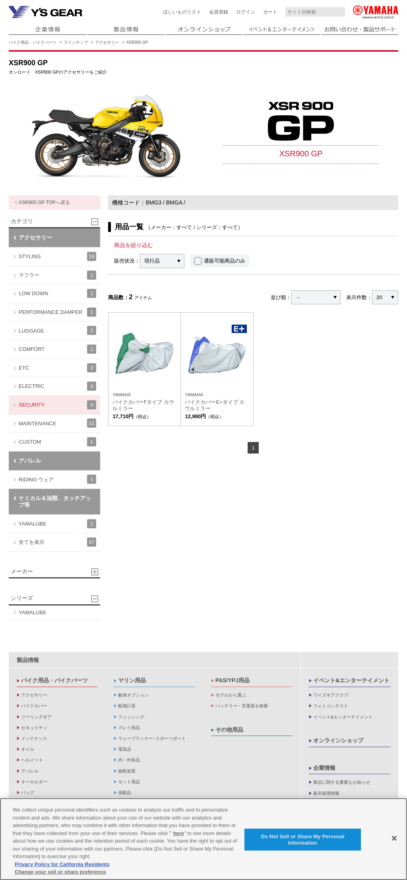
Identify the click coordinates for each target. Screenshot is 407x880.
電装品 (124, 749)
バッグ (27, 792)
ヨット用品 (129, 781)
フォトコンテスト (330, 705)
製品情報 (28, 660)
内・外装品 (129, 759)
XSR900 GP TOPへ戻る (44, 202)
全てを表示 (57, 542)
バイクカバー (34, 705)
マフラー (57, 275)
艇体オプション (133, 695)
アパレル (30, 461)
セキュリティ (34, 727)
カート (270, 12)
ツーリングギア (36, 717)
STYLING (57, 256)
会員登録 (218, 12)
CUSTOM (57, 441)
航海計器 (127, 705)
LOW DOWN (57, 293)
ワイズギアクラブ (330, 695)
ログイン (245, 12)
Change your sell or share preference (60, 872)
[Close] (394, 838)
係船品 (124, 792)
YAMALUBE (57, 523)
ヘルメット (32, 759)
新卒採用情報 (326, 793)
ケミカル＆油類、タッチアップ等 (55, 501)
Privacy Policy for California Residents (62, 864)
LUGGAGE (57, 330)
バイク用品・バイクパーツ (32, 42)
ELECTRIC (57, 386)
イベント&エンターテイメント (351, 680)
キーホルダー (34, 781)
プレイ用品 (129, 727)
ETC (57, 367)
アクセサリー (107, 42)
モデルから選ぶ (230, 695)
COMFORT (57, 349)
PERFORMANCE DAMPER (57, 312)
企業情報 (324, 768)
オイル (27, 749)
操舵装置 (127, 771)
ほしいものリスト (182, 12)
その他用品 (229, 729)
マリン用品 (132, 680)
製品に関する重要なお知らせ (341, 782)
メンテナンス (34, 738)
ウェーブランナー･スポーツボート (152, 738)
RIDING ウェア (57, 479)
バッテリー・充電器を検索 (241, 705)
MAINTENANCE (57, 423)
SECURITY (57, 404)
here (178, 833)
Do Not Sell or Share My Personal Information (302, 840)
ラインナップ (76, 42)
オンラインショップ (338, 740)
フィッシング (131, 717)
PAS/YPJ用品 (232, 680)
